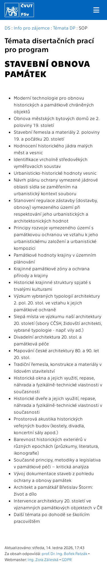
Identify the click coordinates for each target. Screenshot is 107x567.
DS (7, 27)
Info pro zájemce (32, 27)
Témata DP (64, 27)
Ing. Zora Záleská (43, 559)
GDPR (67, 559)
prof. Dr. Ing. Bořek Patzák (64, 553)
